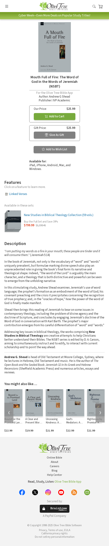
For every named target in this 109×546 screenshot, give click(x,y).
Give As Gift (54, 135)
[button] (94, 7)
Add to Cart (54, 116)
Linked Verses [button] (18, 194)
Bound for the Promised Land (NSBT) (12, 422)
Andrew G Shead (59, 97)
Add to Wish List (54, 149)
